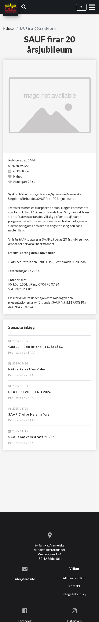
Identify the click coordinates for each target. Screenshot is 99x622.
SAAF (32, 352)
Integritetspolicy (74, 594)
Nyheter (9, 28)
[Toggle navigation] (92, 7)
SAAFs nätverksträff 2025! (31, 437)
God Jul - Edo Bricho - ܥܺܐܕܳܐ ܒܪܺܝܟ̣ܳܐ (35, 347)
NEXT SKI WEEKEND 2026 (29, 392)
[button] (23, 6)
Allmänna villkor (74, 578)
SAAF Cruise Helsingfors (29, 414)
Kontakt (74, 586)
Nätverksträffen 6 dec (27, 369)
